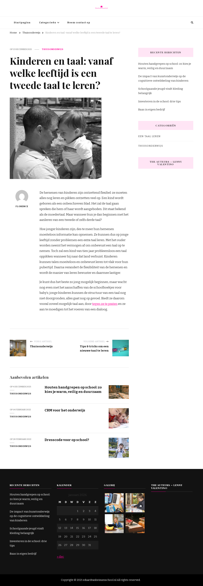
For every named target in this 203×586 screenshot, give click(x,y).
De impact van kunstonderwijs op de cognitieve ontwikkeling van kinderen (163, 78)
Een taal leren (149, 136)
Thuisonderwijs (52, 49)
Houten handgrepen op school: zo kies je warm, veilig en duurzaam (73, 389)
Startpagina (22, 22)
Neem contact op (78, 22)
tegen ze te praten (104, 304)
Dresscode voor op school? (67, 440)
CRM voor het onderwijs (65, 410)
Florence (21, 199)
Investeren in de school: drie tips (159, 101)
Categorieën (47, 22)
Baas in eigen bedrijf (151, 109)
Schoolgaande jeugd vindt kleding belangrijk (160, 91)
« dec (60, 557)
